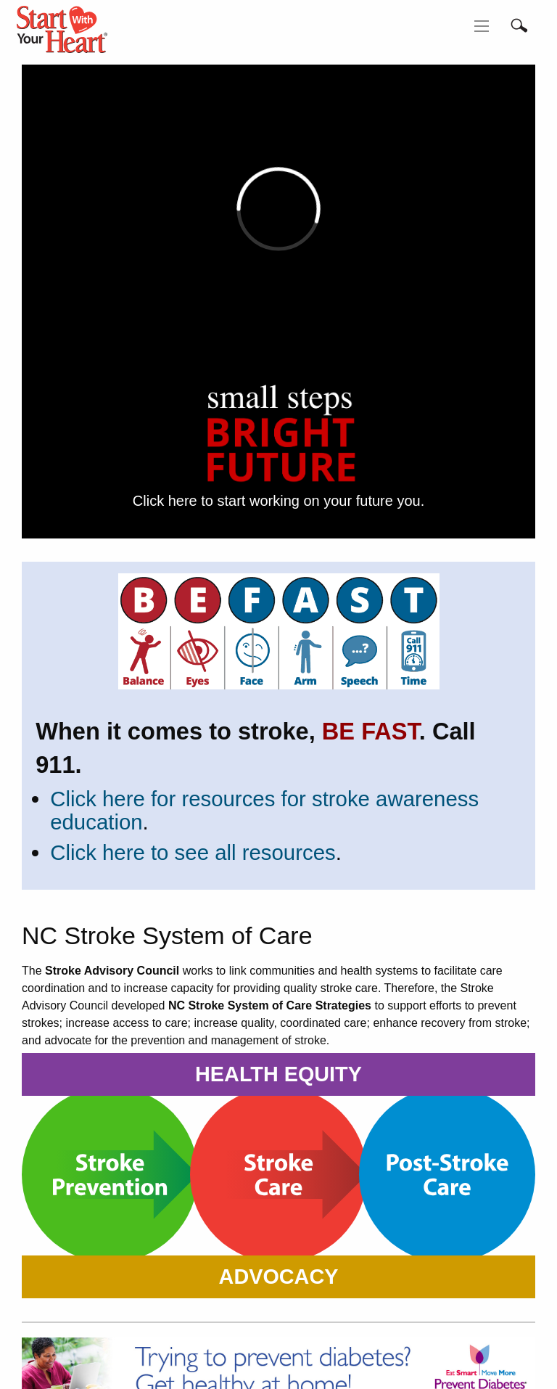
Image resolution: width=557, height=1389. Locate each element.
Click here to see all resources (192, 852)
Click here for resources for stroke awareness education (264, 810)
